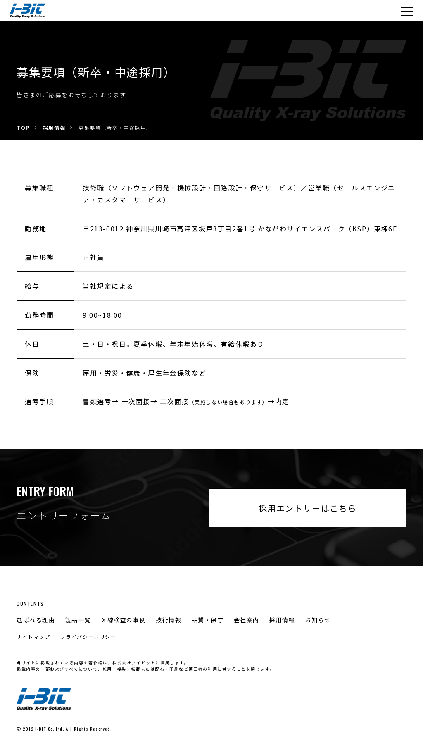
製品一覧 (78, 620)
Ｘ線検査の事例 (123, 620)
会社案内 (246, 620)
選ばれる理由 (36, 620)
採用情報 (282, 620)
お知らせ (317, 620)
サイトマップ (33, 636)
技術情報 (168, 620)
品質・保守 (208, 620)
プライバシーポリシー (88, 636)
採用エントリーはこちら (308, 508)
